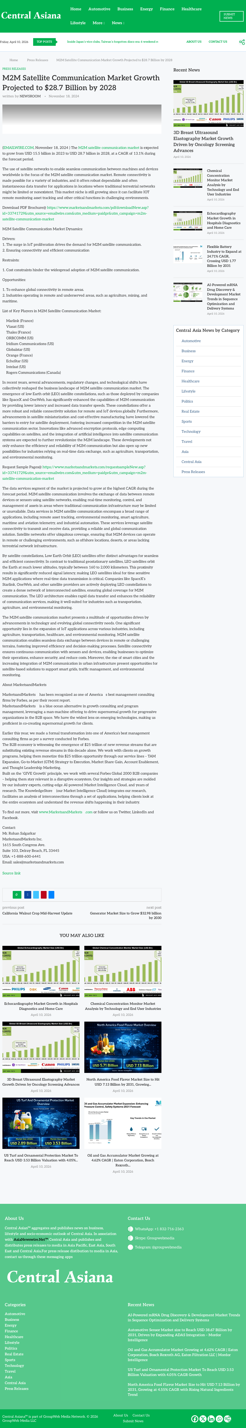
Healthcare (192, 9)
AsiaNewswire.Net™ (31, 1239)
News (117, 23)
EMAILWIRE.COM (18, 148)
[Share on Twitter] (36, 895)
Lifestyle (78, 23)
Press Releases (37, 60)
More (97, 23)
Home (75, 9)
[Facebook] (194, 1418)
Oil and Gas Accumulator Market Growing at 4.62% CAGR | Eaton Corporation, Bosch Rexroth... (123, 1160)
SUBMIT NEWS (229, 16)
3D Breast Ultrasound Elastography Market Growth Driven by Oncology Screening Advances (204, 141)
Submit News (133, 1421)
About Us (194, 42)
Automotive (99, 9)
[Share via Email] (51, 895)
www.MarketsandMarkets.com (65, 812)
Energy (146, 9)
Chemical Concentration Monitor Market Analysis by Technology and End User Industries (223, 182)
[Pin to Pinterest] (44, 895)
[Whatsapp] (219, 1418)
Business (125, 9)
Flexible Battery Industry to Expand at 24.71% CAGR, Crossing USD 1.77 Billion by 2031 (224, 256)
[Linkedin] (211, 1418)
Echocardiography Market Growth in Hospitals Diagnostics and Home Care (223, 220)
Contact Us (218, 42)
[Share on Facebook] (27, 895)
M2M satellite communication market (108, 148)
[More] (242, 42)
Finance (167, 9)
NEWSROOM (30, 96)
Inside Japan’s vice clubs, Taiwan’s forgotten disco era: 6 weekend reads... (116, 42)
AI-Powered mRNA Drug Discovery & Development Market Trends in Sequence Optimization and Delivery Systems (223, 296)
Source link (11, 873)
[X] (203, 1418)
